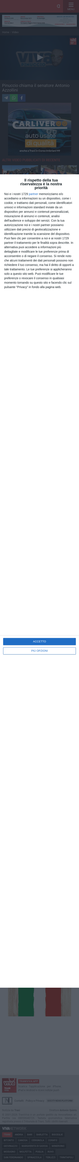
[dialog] (39, 581)
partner (33, 193)
